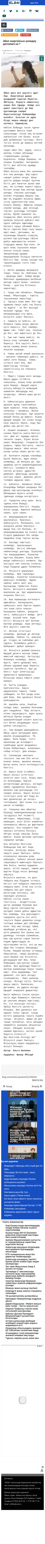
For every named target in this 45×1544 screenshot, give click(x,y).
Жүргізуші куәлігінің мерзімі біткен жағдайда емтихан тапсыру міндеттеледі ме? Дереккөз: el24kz (22, 1122)
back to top (37, 1098)
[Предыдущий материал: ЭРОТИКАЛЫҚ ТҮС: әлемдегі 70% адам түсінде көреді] (7, 1105)
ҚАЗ (32, 3)
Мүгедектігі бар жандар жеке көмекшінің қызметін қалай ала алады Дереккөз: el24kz (22, 1168)
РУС (36, 3)
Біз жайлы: (8, 1497)
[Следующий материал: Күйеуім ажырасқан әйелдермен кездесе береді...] (37, 1105)
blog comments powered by (19, 1095)
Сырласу (27, 50)
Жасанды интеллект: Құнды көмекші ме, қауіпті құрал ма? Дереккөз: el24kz (22, 1144)
